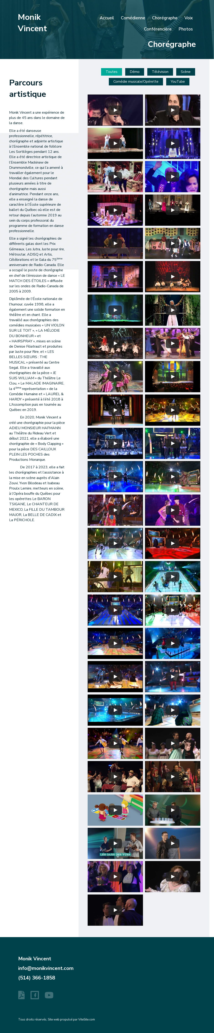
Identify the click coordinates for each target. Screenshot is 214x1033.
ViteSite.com (86, 1020)
